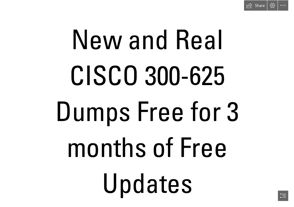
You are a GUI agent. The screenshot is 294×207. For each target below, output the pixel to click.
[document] (147, 103)
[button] (255, 5)
